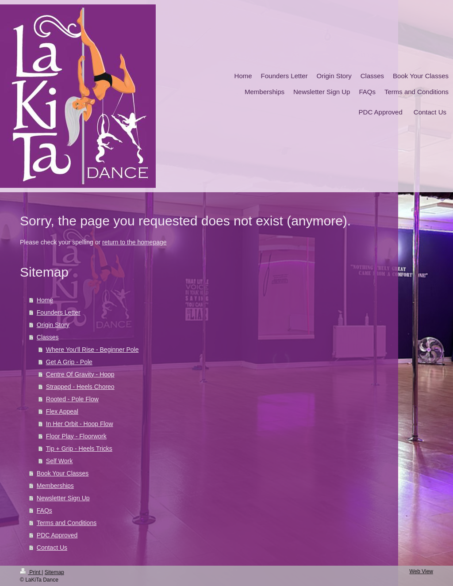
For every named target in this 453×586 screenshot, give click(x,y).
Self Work (59, 460)
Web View (421, 571)
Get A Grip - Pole (69, 361)
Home (45, 300)
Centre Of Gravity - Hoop (80, 374)
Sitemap (54, 572)
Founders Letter (59, 312)
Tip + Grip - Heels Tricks (79, 448)
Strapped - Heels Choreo (80, 386)
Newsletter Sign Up (63, 498)
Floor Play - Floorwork (76, 436)
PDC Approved (57, 535)
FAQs (44, 510)
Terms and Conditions (66, 522)
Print (31, 572)
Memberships (55, 485)
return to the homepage (134, 242)
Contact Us (52, 547)
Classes (48, 337)
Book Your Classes (63, 473)
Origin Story (53, 324)
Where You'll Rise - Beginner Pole (92, 349)
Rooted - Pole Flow (72, 399)
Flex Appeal (62, 411)
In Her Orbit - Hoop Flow (79, 423)
